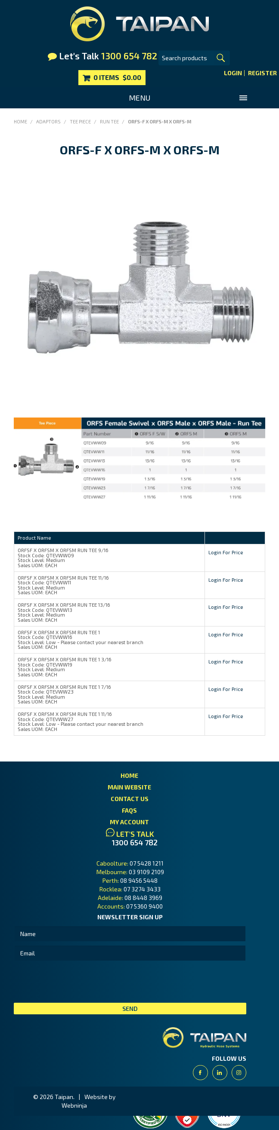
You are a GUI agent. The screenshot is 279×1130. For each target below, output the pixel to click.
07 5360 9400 (144, 906)
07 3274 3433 (142, 889)
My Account (129, 822)
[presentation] (79, 981)
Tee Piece (80, 121)
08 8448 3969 (143, 897)
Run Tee (109, 121)
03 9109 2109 (146, 871)
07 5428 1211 (147, 863)
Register (262, 73)
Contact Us (130, 798)
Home (20, 121)
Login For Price (225, 552)
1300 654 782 (135, 842)
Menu (139, 97)
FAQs (129, 810)
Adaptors (48, 121)
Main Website (129, 787)
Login (233, 73)
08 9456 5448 (139, 880)
